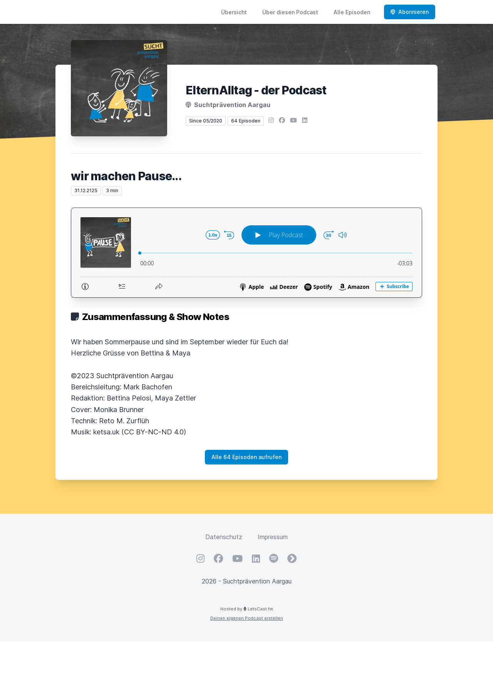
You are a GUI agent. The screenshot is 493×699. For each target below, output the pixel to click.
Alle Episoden (352, 12)
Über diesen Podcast (290, 12)
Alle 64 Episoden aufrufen (246, 457)
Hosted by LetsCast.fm (246, 609)
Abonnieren (410, 11)
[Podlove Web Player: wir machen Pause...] (246, 252)
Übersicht (234, 12)
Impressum (273, 537)
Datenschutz (223, 537)
